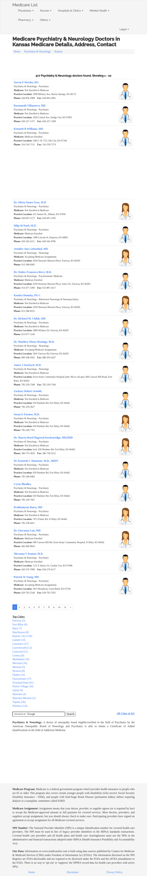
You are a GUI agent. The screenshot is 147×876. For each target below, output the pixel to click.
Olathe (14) (18, 674)
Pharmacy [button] (25, 20)
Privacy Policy (115, 872)
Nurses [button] (45, 10)
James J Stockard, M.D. (28, 365)
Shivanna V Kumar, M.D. (28, 553)
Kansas (58, 51)
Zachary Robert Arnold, (28, 391)
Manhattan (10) (20, 659)
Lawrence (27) (20, 643)
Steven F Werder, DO (26, 82)
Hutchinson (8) (20, 632)
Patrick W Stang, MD (26, 577)
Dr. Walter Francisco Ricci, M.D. (33, 272)
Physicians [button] (26, 10)
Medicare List (25, 4)
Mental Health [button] (99, 10)
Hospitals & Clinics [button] (70, 10)
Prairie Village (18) (22, 686)
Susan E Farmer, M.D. (27, 414)
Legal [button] (124, 29)
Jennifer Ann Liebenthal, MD (31, 248)
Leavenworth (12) (22, 647)
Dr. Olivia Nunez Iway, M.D (30, 202)
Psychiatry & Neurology (37, 51)
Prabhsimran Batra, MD (28, 507)
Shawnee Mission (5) (23, 698)
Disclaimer (73, 872)
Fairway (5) (18, 620)
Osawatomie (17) (21, 678)
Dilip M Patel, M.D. (25, 225)
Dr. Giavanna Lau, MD (27, 530)
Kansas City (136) (22, 636)
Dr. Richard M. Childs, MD (29, 318)
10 (59, 607)
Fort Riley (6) (19, 624)
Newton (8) (18, 670)
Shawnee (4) (19, 694)
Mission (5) (18, 667)
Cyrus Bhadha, (22, 484)
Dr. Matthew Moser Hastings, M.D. (34, 341)
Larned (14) (18, 639)
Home (17, 51)
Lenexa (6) (18, 655)
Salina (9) (17, 690)
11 (65, 607)
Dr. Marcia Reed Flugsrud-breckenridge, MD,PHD (43, 437)
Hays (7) (17, 628)
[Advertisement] (73, 63)
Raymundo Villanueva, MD (29, 105)
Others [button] (45, 20)
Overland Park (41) (22, 682)
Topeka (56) (19, 701)
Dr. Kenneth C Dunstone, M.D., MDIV (36, 460)
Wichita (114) (19, 705)
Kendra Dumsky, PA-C (27, 295)
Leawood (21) (20, 651)
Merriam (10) (19, 663)
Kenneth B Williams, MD (28, 128)
